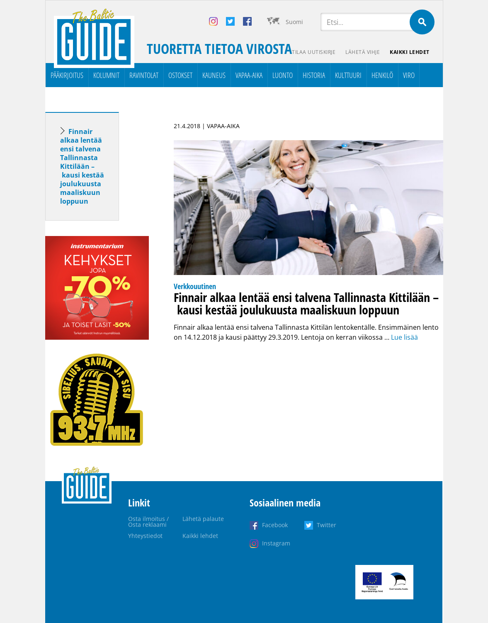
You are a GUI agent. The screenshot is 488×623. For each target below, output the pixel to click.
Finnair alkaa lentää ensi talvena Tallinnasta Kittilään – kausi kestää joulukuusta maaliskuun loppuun (82, 166)
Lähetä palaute (203, 519)
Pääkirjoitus (67, 75)
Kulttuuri (348, 75)
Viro (409, 75)
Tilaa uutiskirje (313, 52)
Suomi (294, 22)
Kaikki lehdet (410, 52)
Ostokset (180, 75)
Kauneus (214, 75)
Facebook (275, 525)
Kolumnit (106, 75)
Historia (314, 75)
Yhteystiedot (145, 536)
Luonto (282, 75)
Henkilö (382, 75)
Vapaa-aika (249, 75)
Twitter (326, 525)
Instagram (276, 543)
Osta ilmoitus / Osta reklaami (148, 521)
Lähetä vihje (362, 52)
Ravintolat (143, 75)
